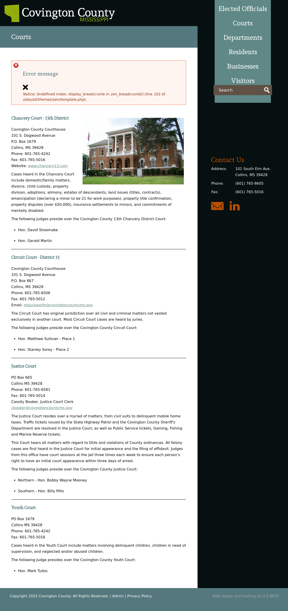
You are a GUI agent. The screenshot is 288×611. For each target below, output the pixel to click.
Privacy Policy (139, 596)
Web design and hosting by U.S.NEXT (245, 596)
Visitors (243, 81)
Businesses (243, 66)
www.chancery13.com (48, 166)
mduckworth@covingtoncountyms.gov (58, 305)
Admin (118, 596)
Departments (242, 37)
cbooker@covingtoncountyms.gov (41, 408)
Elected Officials (242, 9)
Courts (243, 23)
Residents (243, 52)
